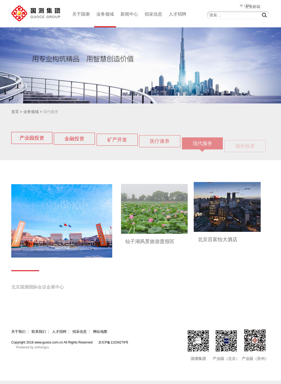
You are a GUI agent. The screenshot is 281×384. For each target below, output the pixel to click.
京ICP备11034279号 (113, 346)
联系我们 (41, 335)
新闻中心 (129, 14)
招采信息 (153, 14)
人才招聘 (177, 14)
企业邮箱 (262, 5)
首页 (15, 111)
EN (248, 6)
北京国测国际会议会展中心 (41, 290)
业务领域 (105, 19)
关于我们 (19, 335)
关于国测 (81, 14)
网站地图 (110, 335)
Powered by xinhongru (32, 351)
